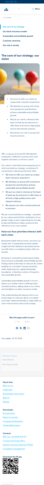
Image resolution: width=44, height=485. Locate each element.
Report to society (10, 417)
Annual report (9, 413)
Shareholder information (13, 394)
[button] (36, 8)
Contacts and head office (14, 441)
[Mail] (28, 328)
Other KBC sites (11, 2)
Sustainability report (11, 425)
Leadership (7, 390)
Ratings (6, 402)
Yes (17, 322)
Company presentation (13, 421)
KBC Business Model (10, 364)
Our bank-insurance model (15, 31)
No (27, 322)
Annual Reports (8, 360)
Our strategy (7, 17)
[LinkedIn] (24, 328)
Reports (6, 398)
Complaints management (14, 449)
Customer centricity (11, 41)
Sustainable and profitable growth (18, 36)
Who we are (8, 386)
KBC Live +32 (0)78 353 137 (14, 437)
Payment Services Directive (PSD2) (18, 445)
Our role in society (11, 45)
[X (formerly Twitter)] (20, 328)
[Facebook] (16, 328)
